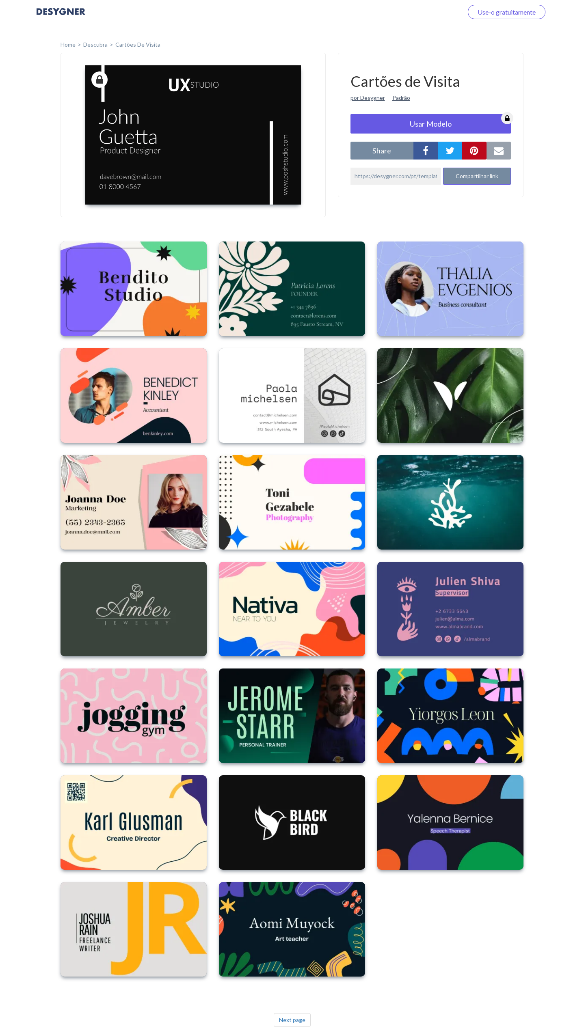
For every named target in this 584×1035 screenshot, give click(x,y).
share (381, 150)
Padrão (401, 97)
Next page (292, 1019)
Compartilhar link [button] (477, 175)
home (68, 44)
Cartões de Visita (137, 44)
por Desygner (367, 97)
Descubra (95, 44)
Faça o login (437, 12)
